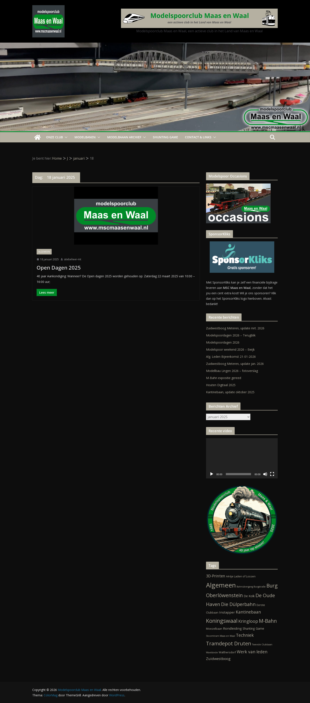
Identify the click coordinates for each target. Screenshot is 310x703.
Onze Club (54, 137)
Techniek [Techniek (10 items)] (245, 635)
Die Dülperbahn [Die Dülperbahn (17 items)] (238, 604)
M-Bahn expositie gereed (223, 378)
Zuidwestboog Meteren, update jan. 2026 (235, 364)
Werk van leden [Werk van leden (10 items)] (252, 652)
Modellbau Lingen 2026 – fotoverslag (232, 371)
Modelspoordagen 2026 (222, 342)
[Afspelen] (211, 474)
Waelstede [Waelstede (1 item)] (212, 652)
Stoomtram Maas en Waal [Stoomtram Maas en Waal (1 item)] (220, 635)
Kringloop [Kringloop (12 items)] (248, 621)
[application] (242, 458)
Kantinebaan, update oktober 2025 (230, 392)
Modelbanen (85, 137)
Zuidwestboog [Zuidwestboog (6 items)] (218, 658)
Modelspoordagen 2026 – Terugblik (231, 335)
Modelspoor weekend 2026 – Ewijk (230, 349)
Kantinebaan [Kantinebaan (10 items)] (248, 612)
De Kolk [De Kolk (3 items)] (249, 596)
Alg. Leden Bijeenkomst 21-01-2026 (231, 357)
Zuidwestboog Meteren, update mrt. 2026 (235, 328)
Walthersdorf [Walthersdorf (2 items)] (227, 652)
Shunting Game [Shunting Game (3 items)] (253, 628)
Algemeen (44, 251)
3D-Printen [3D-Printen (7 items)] (215, 575)
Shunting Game (165, 137)
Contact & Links (198, 137)
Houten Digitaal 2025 (221, 385)
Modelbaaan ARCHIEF (124, 137)
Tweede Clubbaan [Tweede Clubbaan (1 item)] (262, 644)
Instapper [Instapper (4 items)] (227, 612)
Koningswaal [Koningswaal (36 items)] (221, 620)
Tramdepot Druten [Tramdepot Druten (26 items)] (228, 643)
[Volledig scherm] (272, 474)
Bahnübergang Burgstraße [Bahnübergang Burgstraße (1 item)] (251, 586)
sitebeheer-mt (72, 259)
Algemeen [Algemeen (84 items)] (221, 585)
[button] (65, 137)
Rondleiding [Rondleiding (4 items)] (232, 628)
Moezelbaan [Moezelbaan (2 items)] (214, 629)
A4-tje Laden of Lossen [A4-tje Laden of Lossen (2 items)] (241, 576)
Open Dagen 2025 (59, 267)
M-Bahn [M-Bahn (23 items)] (268, 620)
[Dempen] (265, 474)
